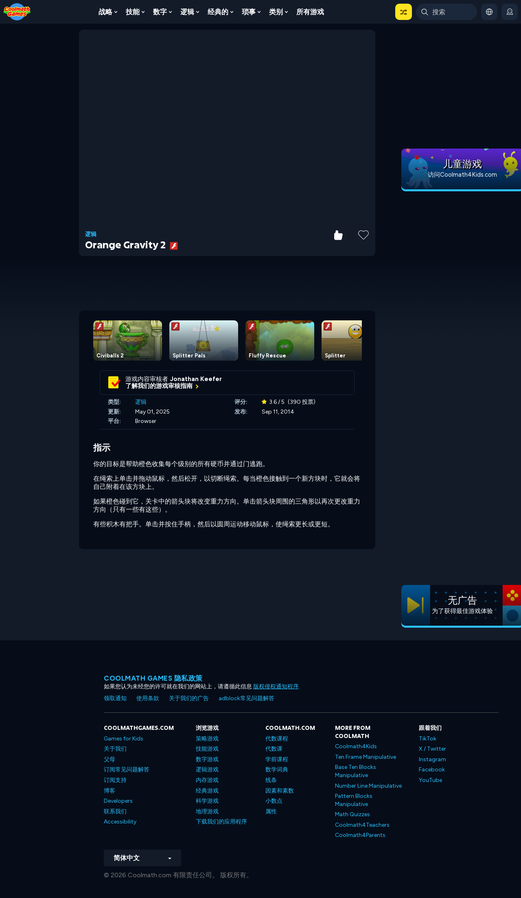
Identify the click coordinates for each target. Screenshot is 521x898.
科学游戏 (207, 800)
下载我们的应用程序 (221, 821)
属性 (271, 811)
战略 (105, 12)
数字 (160, 12)
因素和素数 (279, 790)
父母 (109, 759)
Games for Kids (123, 738)
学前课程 (276, 759)
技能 (133, 12)
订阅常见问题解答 (126, 769)
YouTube (430, 780)
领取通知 (115, 698)
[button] (403, 12)
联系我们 (115, 811)
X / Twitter (432, 748)
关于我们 (115, 748)
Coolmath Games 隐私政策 (153, 678)
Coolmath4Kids (356, 746)
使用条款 (147, 698)
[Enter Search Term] (446, 12)
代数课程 (276, 738)
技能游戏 (207, 748)
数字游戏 (207, 759)
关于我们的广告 (189, 698)
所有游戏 (310, 12)
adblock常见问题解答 (246, 698)
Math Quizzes (352, 814)
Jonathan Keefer (196, 379)
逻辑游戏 (207, 769)
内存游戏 (207, 780)
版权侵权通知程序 (276, 686)
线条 (271, 780)
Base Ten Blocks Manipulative (355, 771)
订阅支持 (115, 780)
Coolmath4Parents (360, 835)
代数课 (273, 748)
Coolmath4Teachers (362, 824)
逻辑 (187, 12)
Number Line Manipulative (368, 785)
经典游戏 (207, 790)
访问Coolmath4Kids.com (462, 174)
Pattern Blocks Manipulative (353, 800)
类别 (276, 12)
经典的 (218, 12)
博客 (109, 790)
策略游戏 (207, 738)
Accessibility (120, 821)
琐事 (249, 12)
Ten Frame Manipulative (365, 756)
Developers (118, 800)
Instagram (432, 759)
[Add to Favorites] (363, 234)
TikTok (427, 738)
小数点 (273, 800)
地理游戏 (207, 811)
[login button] (509, 12)
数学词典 (276, 769)
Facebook (432, 769)
